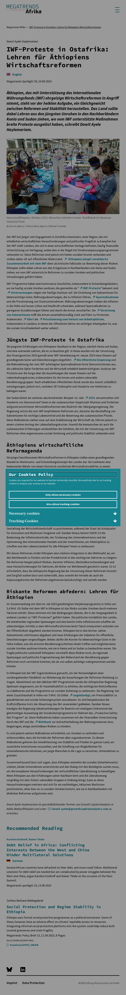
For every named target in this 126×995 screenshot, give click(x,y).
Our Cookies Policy (31, 474)
